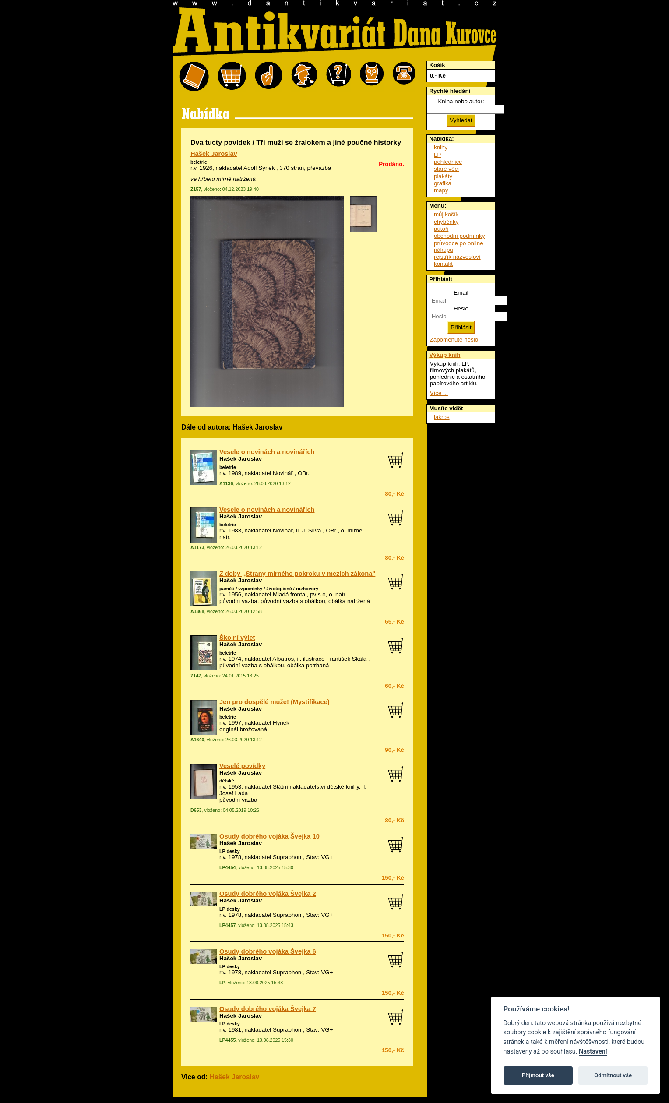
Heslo (461, 308)
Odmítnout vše (613, 1075)
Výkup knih (444, 355)
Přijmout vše (538, 1075)
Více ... (439, 393)
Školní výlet (237, 637)
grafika (442, 183)
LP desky (229, 851)
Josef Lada (233, 793)
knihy (440, 147)
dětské (226, 780)
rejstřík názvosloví (457, 257)
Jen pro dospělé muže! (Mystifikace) (274, 701)
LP (437, 155)
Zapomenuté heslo (454, 339)
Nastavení (593, 1051)
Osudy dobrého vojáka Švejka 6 (267, 951)
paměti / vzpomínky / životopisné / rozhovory (268, 588)
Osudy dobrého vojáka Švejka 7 (267, 1008)
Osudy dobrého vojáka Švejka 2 (267, 893)
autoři (441, 229)
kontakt (443, 264)
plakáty (443, 176)
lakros (442, 417)
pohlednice (448, 162)
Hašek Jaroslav (213, 153)
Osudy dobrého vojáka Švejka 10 (269, 836)
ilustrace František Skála (334, 658)
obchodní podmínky (459, 236)
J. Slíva (311, 530)
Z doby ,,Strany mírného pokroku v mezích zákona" (297, 573)
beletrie (198, 162)
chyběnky (446, 221)
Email (461, 292)
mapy (441, 190)
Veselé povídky (242, 765)
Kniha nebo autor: (461, 101)
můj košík (446, 214)
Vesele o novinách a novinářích (266, 451)
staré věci (446, 169)
